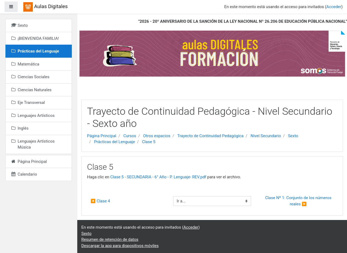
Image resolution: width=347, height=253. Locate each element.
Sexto (293, 135)
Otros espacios (156, 135)
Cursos (129, 135)
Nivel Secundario (265, 135)
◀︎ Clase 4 (100, 201)
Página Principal (101, 135)
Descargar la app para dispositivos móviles (120, 245)
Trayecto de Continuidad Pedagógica (210, 135)
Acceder (333, 6)
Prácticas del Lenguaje (114, 141)
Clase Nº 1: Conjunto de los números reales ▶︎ (298, 200)
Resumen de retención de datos (109, 239)
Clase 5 (148, 141)
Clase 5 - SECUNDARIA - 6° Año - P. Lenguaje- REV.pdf (158, 177)
